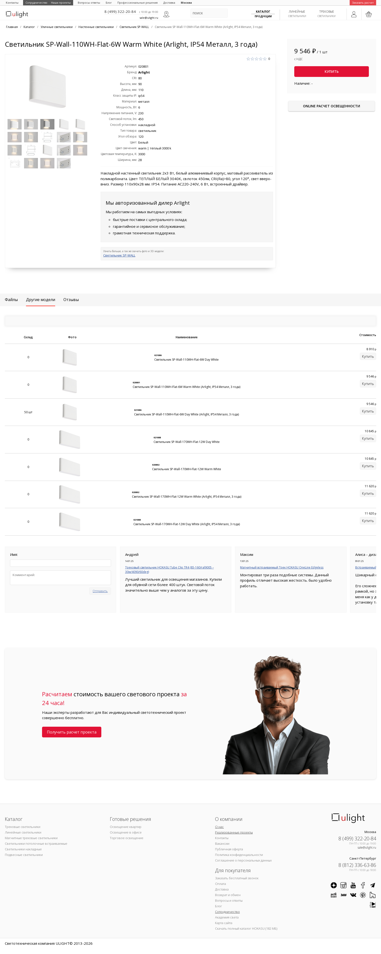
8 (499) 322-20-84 (120, 11)
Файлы (11, 299)
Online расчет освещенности (331, 106)
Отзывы (71, 299)
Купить (332, 71)
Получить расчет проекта (71, 732)
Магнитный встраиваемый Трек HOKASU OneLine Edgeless (281, 567)
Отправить (100, 591)
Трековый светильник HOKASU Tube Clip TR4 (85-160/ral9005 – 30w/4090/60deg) (169, 569)
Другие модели (40, 299)
